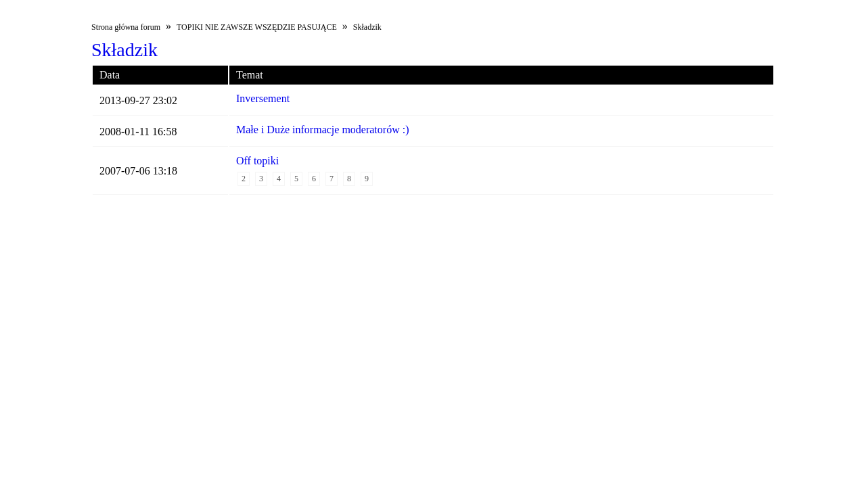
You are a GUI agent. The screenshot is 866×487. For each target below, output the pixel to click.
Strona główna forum (125, 27)
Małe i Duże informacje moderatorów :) (322, 129)
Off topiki (257, 160)
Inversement (263, 98)
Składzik (367, 27)
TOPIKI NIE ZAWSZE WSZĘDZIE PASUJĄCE (257, 27)
